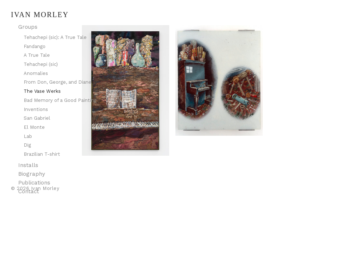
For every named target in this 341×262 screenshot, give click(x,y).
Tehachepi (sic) (41, 64)
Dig (27, 145)
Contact (28, 191)
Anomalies (36, 73)
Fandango (34, 46)
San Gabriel (37, 118)
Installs (28, 165)
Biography (31, 174)
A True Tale (37, 55)
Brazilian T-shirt (42, 154)
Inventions (36, 109)
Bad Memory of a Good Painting (60, 100)
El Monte (34, 127)
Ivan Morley (40, 15)
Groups (27, 27)
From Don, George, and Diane (57, 82)
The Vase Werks (42, 91)
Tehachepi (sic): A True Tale (55, 37)
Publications (34, 182)
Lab (28, 136)
